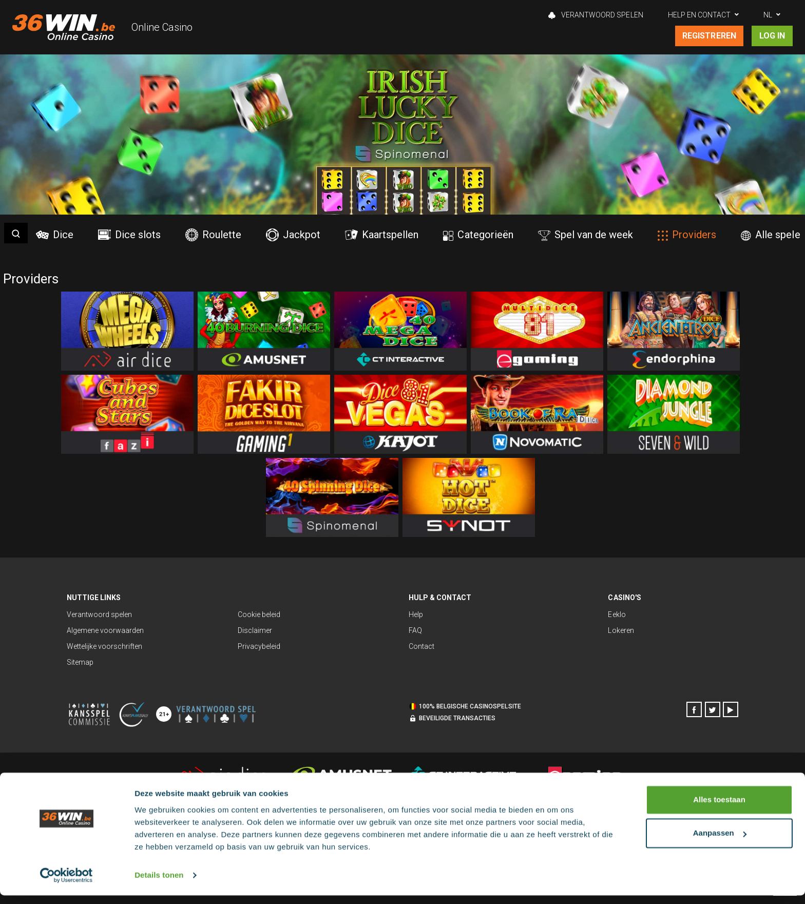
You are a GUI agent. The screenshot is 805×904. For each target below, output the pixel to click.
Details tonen (159, 883)
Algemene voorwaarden (105, 630)
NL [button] (767, 15)
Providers (687, 234)
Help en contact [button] (699, 15)
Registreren (709, 36)
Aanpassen (719, 841)
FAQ (415, 630)
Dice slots (129, 234)
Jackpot (293, 234)
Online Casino (162, 27)
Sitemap (80, 662)
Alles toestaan (719, 808)
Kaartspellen (381, 234)
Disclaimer (255, 630)
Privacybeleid (259, 646)
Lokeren (621, 630)
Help (416, 614)
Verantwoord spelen (595, 15)
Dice (54, 234)
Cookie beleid (259, 614)
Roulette (213, 234)
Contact (421, 646)
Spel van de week (585, 234)
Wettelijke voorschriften (104, 646)
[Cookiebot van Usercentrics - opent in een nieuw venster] (66, 884)
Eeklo (616, 614)
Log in (772, 36)
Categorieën (478, 234)
